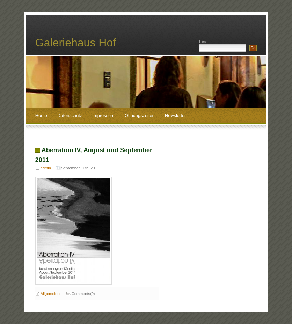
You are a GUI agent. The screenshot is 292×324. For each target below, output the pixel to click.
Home (41, 115)
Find (203, 41)
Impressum (103, 115)
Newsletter (175, 115)
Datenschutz (69, 115)
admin (46, 168)
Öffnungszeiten (140, 115)
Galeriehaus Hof (75, 42)
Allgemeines (51, 294)
